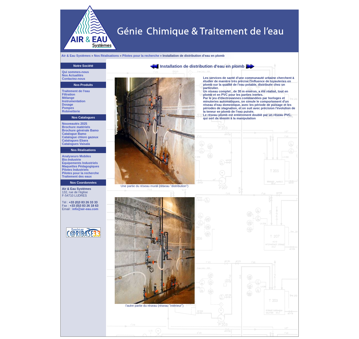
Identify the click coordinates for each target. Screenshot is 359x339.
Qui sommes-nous (75, 72)
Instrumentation (73, 101)
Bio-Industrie (71, 159)
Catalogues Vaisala (76, 143)
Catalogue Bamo (74, 133)
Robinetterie (71, 111)
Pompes (68, 108)
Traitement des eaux (77, 176)
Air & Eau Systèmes (76, 55)
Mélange (68, 97)
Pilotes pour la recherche (140, 55)
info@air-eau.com (85, 209)
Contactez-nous (73, 78)
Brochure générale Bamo (80, 130)
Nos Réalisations (106, 55)
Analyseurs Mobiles (76, 156)
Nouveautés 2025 (74, 123)
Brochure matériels (76, 127)
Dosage (67, 104)
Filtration (68, 94)
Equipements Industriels (80, 163)
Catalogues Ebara (75, 140)
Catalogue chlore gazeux (80, 137)
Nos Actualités (72, 75)
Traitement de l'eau (76, 91)
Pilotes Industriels (75, 169)
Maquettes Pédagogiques (80, 166)
